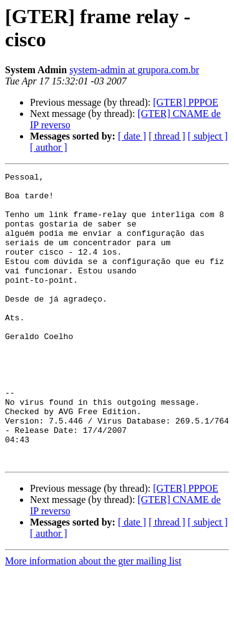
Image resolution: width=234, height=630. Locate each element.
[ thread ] (167, 136)
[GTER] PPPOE (185, 102)
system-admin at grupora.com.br (134, 69)
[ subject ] (208, 136)
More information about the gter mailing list (93, 619)
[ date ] (132, 136)
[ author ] (48, 147)
